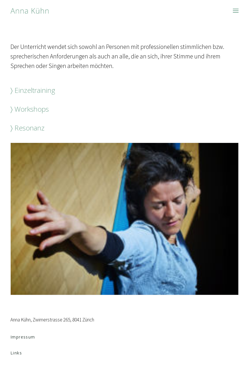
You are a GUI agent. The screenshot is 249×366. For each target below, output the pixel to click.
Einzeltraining (34, 90)
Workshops (31, 109)
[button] (235, 10)
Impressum (22, 337)
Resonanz (29, 128)
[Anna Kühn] (29, 11)
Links (16, 353)
